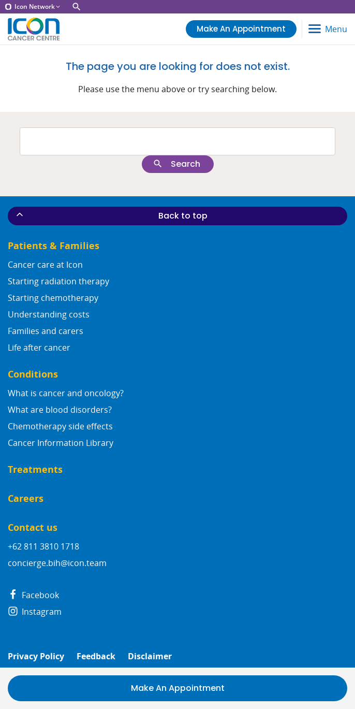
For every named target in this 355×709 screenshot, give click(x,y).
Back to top (111, 215)
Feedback (96, 656)
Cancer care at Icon (45, 264)
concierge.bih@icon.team (57, 563)
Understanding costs (49, 314)
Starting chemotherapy (53, 297)
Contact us (32, 527)
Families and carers (45, 331)
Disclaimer (150, 656)
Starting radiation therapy (58, 281)
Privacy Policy (36, 656)
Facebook (33, 595)
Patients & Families (53, 245)
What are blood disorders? (60, 409)
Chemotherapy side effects (60, 426)
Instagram (35, 611)
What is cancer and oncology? (66, 393)
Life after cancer (39, 347)
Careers (25, 498)
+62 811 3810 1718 (43, 546)
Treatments (35, 469)
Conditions (33, 374)
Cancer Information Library (60, 442)
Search (176, 164)
